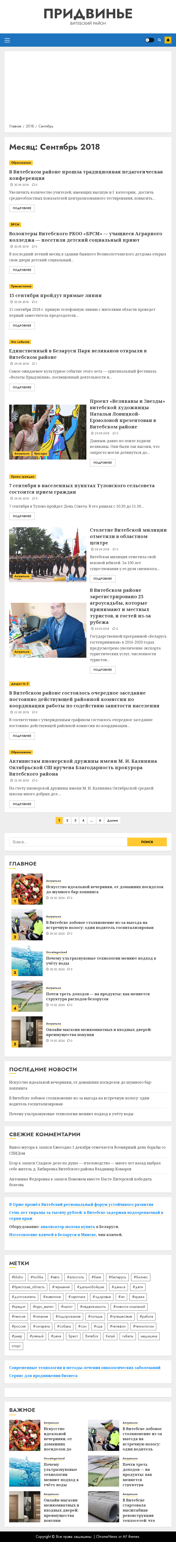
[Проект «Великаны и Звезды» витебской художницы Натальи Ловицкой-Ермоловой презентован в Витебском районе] (47, 432)
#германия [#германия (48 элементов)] (61, 1287)
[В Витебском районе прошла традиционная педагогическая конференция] (88, 162)
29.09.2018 (21, 364)
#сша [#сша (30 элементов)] (98, 1326)
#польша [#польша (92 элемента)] (95, 1316)
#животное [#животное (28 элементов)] (52, 1296)
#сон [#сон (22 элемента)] (82, 1326)
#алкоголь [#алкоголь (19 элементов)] (75, 1277)
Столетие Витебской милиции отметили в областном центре (128, 536)
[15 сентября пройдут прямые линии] (88, 286)
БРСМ (15, 224)
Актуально (22, 454)
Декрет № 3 (19, 684)
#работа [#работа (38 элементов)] (146, 1316)
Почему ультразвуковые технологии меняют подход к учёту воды (101, 961)
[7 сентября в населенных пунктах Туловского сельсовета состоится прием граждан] (88, 476)
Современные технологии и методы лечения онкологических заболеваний (84, 1367)
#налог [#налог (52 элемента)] (67, 1306)
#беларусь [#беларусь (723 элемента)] (117, 1277)
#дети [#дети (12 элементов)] (138, 1287)
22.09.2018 (21, 781)
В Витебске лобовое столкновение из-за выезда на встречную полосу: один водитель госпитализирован (100, 925)
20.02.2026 (57, 934)
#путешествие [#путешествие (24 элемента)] (121, 1316)
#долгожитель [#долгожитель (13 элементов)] (24, 1296)
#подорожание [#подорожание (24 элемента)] (68, 1316)
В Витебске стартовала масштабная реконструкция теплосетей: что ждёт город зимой (141, 1513)
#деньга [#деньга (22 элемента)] (118, 1287)
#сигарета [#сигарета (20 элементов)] (41, 1326)
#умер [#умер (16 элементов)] (17, 1336)
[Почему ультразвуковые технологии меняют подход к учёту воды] (27, 960)
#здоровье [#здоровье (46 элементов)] (102, 1296)
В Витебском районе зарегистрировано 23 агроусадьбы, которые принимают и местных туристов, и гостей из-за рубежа (120, 606)
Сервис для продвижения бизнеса (43, 1375)
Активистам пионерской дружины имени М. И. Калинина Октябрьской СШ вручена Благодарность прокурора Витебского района (83, 767)
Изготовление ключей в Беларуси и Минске (52, 1234)
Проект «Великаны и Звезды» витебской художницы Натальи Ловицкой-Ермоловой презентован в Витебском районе (127, 414)
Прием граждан (22, 477)
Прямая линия (21, 286)
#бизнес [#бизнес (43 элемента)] (141, 1277)
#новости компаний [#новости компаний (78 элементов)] (129, 1306)
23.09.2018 (21, 712)
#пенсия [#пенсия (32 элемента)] (18, 1316)
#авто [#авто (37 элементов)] (55, 1277)
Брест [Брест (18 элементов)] (73, 1336)
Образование (21, 163)
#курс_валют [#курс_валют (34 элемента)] (43, 1306)
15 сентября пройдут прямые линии (55, 295)
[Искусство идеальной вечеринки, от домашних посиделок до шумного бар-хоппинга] (27, 889)
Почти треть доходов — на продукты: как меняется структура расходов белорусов (98, 996)
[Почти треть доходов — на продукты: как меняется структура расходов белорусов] (27, 996)
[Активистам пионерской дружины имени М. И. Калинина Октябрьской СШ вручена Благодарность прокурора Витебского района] (88, 752)
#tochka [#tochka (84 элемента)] (36, 1277)
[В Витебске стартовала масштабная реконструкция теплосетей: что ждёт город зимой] (103, 1506)
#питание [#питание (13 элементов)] (40, 1316)
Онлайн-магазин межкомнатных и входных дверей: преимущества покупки (98, 1032)
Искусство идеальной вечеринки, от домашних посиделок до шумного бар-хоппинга (104, 889)
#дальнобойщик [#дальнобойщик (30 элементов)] (90, 1287)
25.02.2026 (57, 898)
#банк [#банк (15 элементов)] (96, 1277)
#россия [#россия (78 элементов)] (19, 1326)
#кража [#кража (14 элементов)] (138, 1296)
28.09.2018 (102, 550)
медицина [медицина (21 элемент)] (149, 1336)
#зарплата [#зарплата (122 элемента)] (76, 1296)
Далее (112, 820)
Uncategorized (56, 952)
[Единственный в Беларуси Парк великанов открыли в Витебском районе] (88, 342)
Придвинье (88, 14)
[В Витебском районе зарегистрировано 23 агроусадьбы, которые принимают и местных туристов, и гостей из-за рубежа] (47, 630)
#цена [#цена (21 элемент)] (56, 1336)
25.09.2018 (102, 629)
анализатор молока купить (68, 1226)
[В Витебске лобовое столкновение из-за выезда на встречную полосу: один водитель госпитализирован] (27, 924)
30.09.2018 (21, 185)
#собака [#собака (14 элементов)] (64, 1326)
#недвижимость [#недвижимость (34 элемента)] (93, 1306)
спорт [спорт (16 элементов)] (16, 1346)
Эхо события (20, 342)
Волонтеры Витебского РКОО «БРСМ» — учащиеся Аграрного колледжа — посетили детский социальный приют (85, 236)
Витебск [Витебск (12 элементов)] (91, 1336)
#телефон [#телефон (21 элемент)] (118, 1326)
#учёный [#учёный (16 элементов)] (37, 1336)
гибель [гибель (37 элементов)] (127, 1336)
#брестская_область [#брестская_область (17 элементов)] (28, 1287)
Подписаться (168, 40)
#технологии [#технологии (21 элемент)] (143, 1326)
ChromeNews (106, 1536)
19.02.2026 (57, 1005)
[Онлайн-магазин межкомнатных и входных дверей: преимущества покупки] (27, 1031)
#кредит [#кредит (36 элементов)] (18, 1306)
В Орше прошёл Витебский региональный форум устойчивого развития (81, 1204)
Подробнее (22, 208)
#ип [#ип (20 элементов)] (121, 1296)
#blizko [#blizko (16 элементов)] (17, 1277)
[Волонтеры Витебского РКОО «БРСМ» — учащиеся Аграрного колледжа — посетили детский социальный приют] (88, 224)
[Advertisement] (88, 89)
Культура (40, 454)
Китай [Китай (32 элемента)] (110, 1336)
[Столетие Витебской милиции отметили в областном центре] (47, 554)
